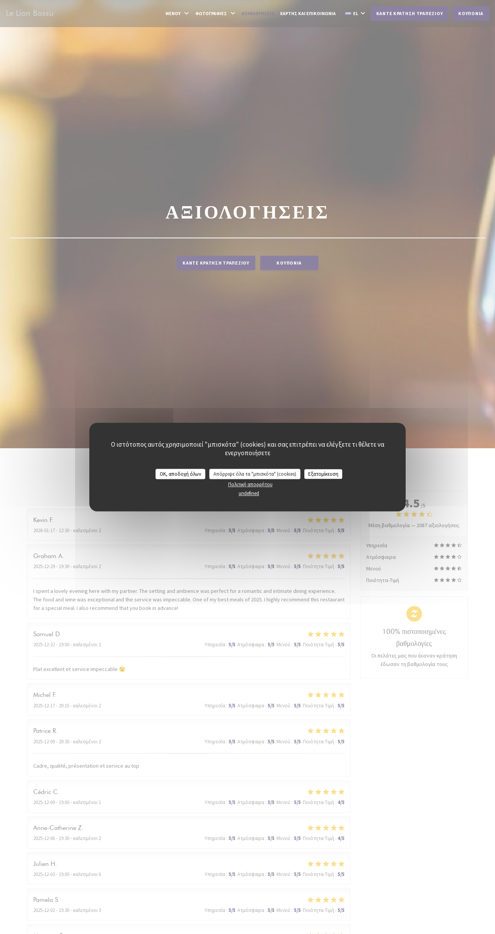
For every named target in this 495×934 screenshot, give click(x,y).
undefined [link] (249, 493)
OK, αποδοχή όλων (180, 474)
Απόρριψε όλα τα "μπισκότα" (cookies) (254, 474)
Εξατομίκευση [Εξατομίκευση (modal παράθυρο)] (323, 474)
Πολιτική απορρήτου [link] (250, 484)
